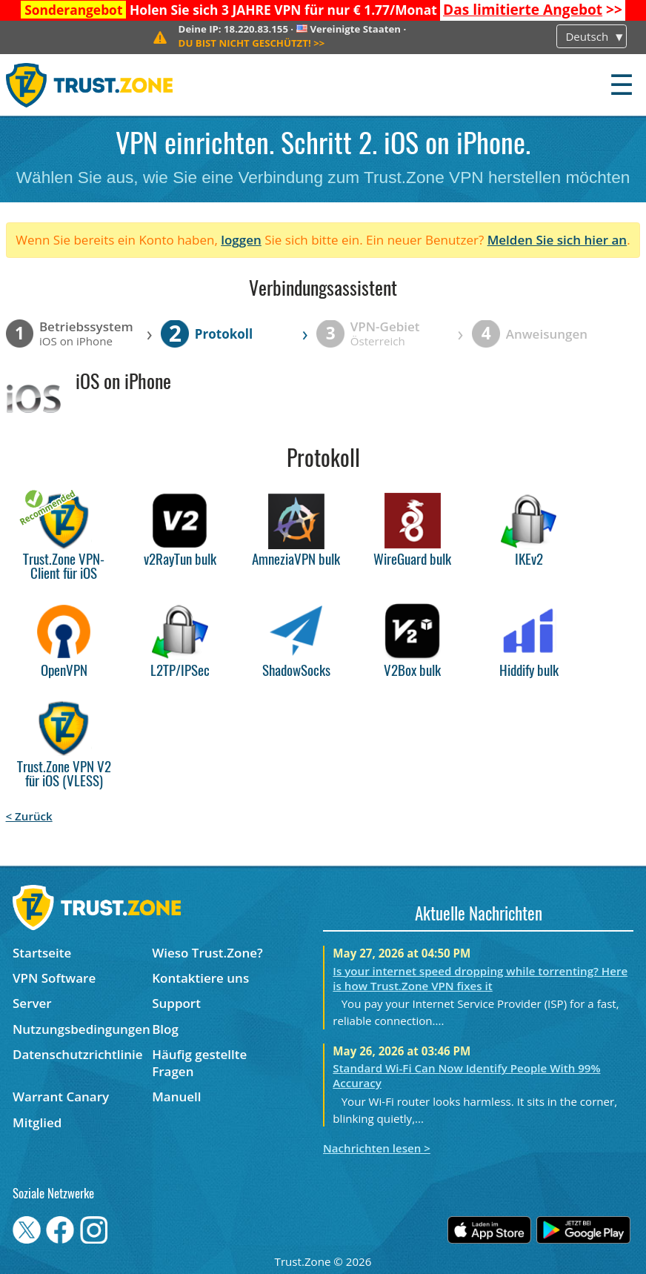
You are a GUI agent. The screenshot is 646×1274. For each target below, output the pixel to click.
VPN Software (54, 977)
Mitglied (37, 1122)
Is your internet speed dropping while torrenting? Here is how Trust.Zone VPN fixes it (480, 978)
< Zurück (29, 816)
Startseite (42, 952)
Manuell (176, 1096)
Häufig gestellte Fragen (199, 1063)
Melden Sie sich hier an (557, 239)
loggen (241, 239)
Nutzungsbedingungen (81, 1029)
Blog (165, 1029)
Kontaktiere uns (200, 977)
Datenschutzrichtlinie (78, 1054)
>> (532, 9)
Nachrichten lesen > (376, 1148)
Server (32, 1003)
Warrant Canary (61, 1096)
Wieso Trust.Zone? (207, 952)
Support (176, 1003)
